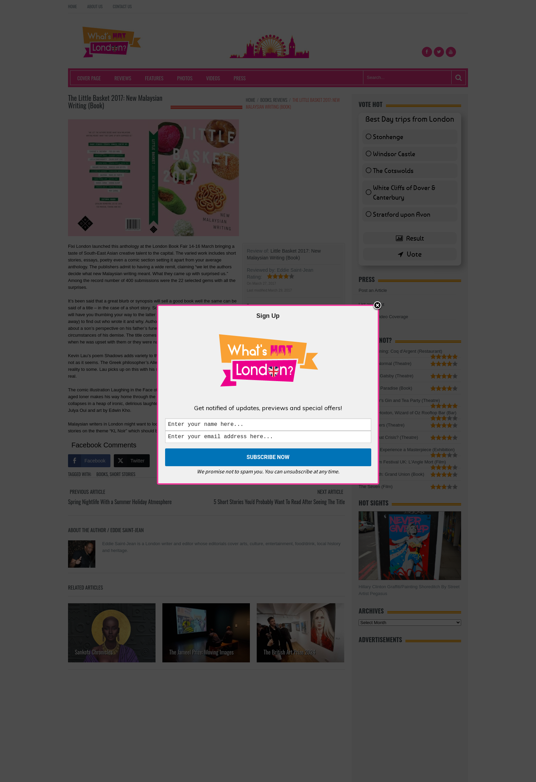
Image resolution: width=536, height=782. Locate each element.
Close (377, 304)
